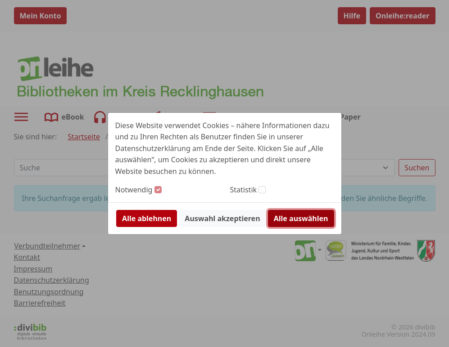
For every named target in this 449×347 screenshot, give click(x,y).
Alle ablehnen (146, 218)
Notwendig (134, 190)
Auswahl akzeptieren (222, 218)
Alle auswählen (301, 218)
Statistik (243, 190)
